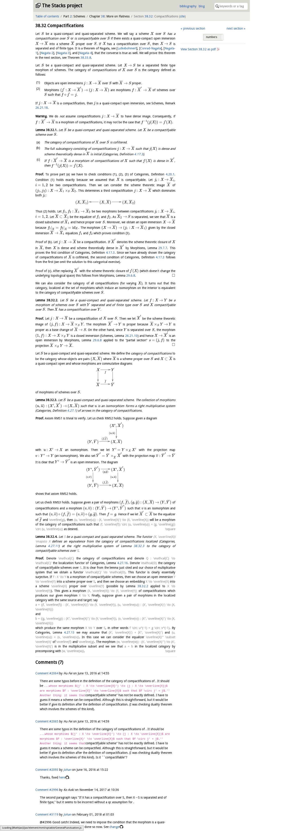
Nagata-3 (63, 53)
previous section (194, 28)
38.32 (149, 16)
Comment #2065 (46, 721)
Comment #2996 (46, 790)
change (114, 827)
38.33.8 (85, 57)
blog (202, 6)
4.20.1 (170, 174)
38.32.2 (131, 586)
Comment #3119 (46, 814)
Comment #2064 (46, 673)
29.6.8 (130, 275)
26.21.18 (41, 107)
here (62, 777)
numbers (211, 37)
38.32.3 (139, 546)
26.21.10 (131, 335)
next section (235, 28)
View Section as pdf (198, 49)
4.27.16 (122, 563)
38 (103, 16)
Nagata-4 (85, 53)
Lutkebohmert (126, 48)
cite (182, 16)
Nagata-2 (47, 53)
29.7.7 (162, 248)
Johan (67, 769)
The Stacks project (62, 5)
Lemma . (46, 130)
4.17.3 (138, 154)
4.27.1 (71, 410)
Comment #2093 (46, 769)
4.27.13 (69, 632)
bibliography (188, 6)
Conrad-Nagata (150, 48)
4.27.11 (53, 546)
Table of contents (47, 16)
